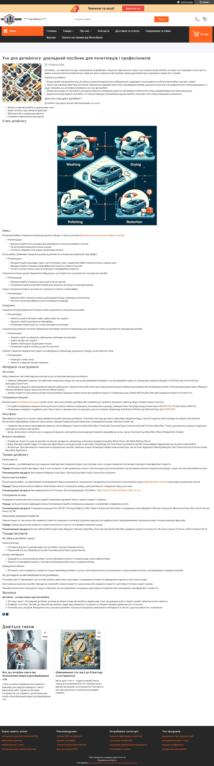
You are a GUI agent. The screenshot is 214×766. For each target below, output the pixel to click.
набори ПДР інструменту (69, 736)
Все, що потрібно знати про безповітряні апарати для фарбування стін (25, 676)
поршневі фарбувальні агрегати (125, 736)
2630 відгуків (187, 2)
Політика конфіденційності (125, 763)
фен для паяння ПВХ (67, 749)
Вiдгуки (51, 37)
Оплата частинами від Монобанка (82, 37)
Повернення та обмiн (158, 31)
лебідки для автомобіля (174, 749)
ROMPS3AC (170, 409)
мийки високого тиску (154, 482)
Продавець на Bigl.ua (107, 760)
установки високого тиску (175, 740)
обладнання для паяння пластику (19, 749)
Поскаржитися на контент (100, 763)
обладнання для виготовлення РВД (20, 736)
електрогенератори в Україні (71, 744)
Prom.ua (121, 757)
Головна (52, 31)
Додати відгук (205, 19)
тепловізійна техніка (119, 749)
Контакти (103, 31)
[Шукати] (161, 19)
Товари (67, 31)
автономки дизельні (12, 740)
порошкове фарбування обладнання (128, 744)
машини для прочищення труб (177, 736)
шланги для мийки (66, 740)
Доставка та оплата (127, 31)
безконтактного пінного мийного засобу (103, 235)
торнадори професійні (120, 740)
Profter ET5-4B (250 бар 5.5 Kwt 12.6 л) (120, 490)
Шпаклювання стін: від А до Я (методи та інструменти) (79, 674)
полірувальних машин (28, 402)
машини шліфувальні (173, 744)
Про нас (84, 31)
